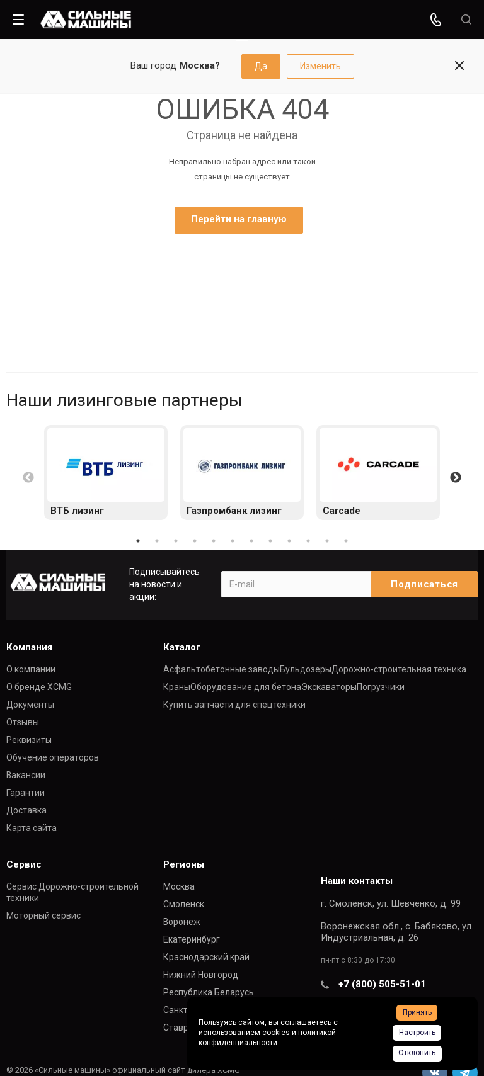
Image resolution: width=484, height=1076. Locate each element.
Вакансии (25, 775)
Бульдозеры (305, 669)
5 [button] (213, 541)
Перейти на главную (239, 219)
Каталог (181, 647)
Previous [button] (28, 478)
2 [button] (157, 541)
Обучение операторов (52, 757)
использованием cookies (244, 1032)
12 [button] (346, 541)
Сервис (24, 864)
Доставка (26, 810)
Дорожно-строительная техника (398, 669)
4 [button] (194, 541)
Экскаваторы (329, 687)
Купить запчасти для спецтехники (234, 704)
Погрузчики (381, 687)
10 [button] (308, 541)
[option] (106, 472)
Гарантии (25, 793)
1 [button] (138, 541)
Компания (29, 647)
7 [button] (251, 541)
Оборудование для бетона (245, 687)
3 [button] (176, 541)
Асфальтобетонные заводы (221, 669)
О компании (30, 669)
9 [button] (289, 541)
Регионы (183, 864)
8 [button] (270, 541)
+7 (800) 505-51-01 (382, 984)
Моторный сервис (43, 915)
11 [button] (327, 541)
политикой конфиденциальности (267, 1037)
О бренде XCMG (39, 687)
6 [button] (232, 541)
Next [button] (455, 478)
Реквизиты (29, 740)
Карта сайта (31, 828)
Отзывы (22, 722)
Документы (30, 704)
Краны (176, 687)
